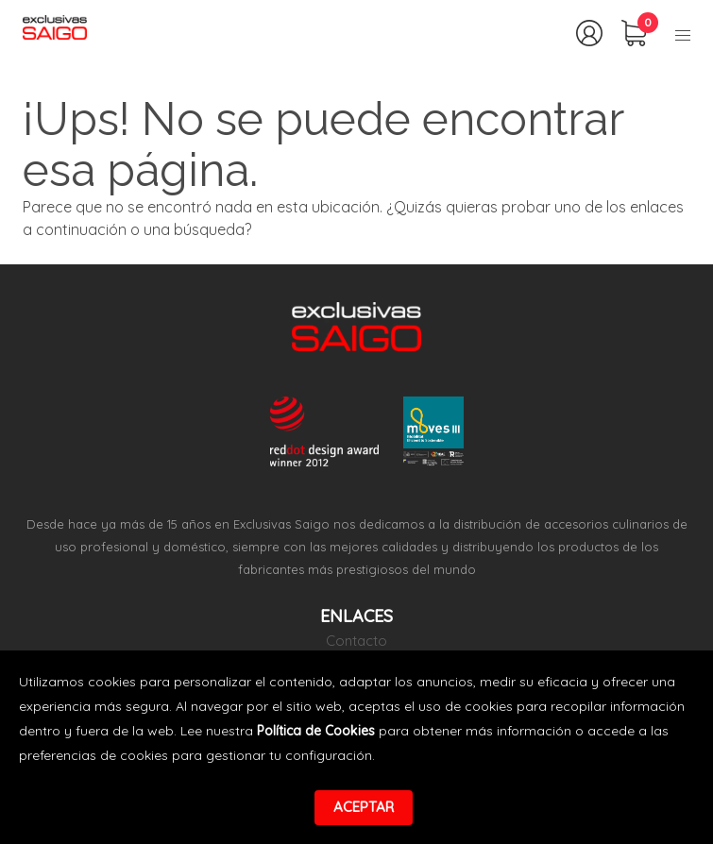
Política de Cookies (316, 730)
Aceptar (363, 807)
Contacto (356, 641)
